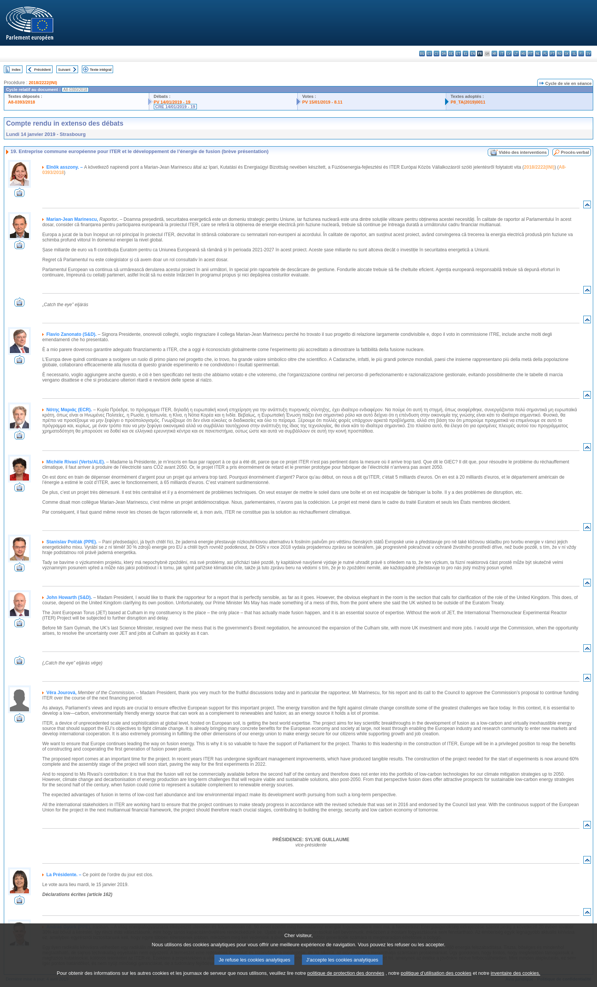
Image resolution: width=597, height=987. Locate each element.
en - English (473, 53)
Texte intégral (101, 69)
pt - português (552, 53)
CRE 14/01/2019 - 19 (175, 106)
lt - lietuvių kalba (516, 53)
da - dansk (444, 53)
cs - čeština (436, 53)
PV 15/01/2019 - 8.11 (322, 102)
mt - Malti (530, 53)
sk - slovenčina (567, 53)
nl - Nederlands (538, 53)
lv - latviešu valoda (509, 53)
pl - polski (545, 53)
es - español (429, 53)
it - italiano (501, 53)
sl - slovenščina (574, 53)
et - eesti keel (458, 53)
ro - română (559, 53)
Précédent (42, 69)
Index (16, 69)
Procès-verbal (575, 152)
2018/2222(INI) (43, 82)
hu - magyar (523, 53)
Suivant (64, 69)
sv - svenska (588, 53)
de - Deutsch (451, 53)
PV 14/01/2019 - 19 (172, 102)
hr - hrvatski (494, 53)
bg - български (422, 53)
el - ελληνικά (465, 53)
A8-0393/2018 (21, 102)
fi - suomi (581, 53)
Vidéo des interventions (523, 152)
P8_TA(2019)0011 (468, 102)
